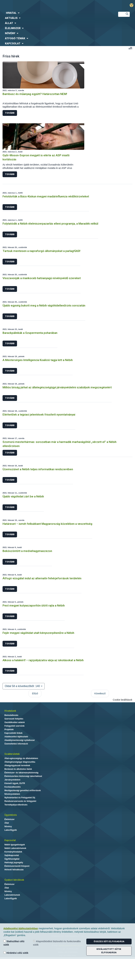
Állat (6, 823)
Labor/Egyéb (10, 830)
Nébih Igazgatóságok (14, 844)
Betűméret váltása (130, 48)
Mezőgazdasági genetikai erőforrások (22, 790)
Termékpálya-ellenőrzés (15, 805)
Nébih (45, 5)
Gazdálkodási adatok (14, 722)
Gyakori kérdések (14, 879)
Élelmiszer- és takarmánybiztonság (21, 772)
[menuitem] (56, 12)
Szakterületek (12, 754)
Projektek (9, 729)
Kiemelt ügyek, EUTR (14, 783)
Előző (35, 693)
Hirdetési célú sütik (15, 952)
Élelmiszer (9, 819)
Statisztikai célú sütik (13, 943)
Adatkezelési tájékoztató (16, 736)
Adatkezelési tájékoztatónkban (20, 928)
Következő (100, 693)
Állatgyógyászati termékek (17, 765)
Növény (8, 826)
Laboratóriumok (12, 895)
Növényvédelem (12, 794)
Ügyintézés (10, 815)
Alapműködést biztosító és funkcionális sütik (57, 943)
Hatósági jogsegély (13, 862)
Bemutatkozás (11, 715)
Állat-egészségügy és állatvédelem (21, 758)
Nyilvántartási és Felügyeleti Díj (19, 797)
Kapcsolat (10, 840)
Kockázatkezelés (12, 787)
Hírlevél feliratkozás (14, 869)
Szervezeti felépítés (13, 719)
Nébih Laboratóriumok (15, 848)
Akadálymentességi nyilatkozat (19, 740)
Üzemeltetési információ (16, 744)
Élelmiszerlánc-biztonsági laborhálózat (23, 776)
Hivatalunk (10, 710)
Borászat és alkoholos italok (18, 769)
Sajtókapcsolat (11, 855)
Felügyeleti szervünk (14, 726)
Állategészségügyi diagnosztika (19, 762)
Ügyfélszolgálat (11, 859)
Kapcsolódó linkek (13, 733)
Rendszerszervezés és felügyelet (20, 801)
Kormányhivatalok (13, 852)
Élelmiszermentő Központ (16, 866)
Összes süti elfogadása (109, 941)
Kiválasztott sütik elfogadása (109, 951)
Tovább (9, 113)
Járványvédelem (12, 780)
